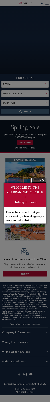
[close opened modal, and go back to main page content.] (39, 180)
